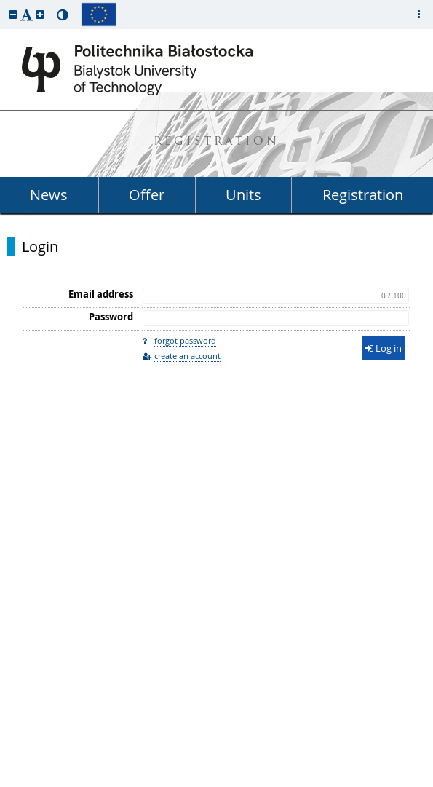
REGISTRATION (216, 142)
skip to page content (3, 3)
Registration (362, 195)
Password (111, 316)
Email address (100, 294)
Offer (146, 195)
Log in (383, 348)
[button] (13, 14)
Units (243, 195)
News (49, 195)
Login (40, 246)
